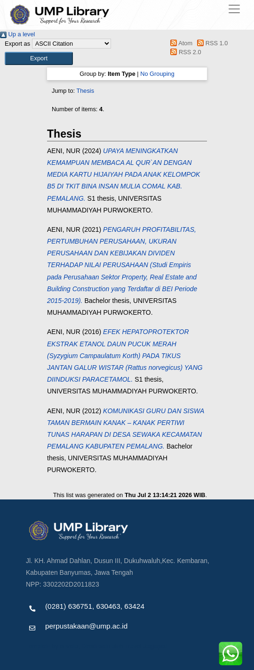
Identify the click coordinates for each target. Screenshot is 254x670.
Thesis (85, 90)
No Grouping (157, 73)
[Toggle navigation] (234, 9)
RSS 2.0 (184, 52)
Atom (179, 43)
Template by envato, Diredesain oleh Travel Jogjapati (96, 646)
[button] (39, 58)
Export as (17, 43)
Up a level (17, 34)
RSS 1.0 (211, 43)
